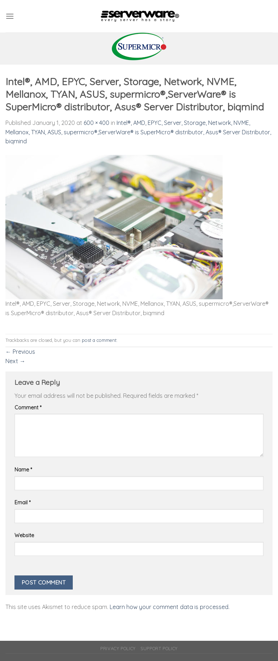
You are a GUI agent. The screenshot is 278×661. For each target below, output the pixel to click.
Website (24, 535)
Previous (20, 351)
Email (22, 502)
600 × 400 (96, 122)
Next (15, 361)
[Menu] (9, 16)
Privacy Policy (118, 648)
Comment (27, 407)
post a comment (99, 340)
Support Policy (159, 648)
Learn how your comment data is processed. (169, 606)
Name (23, 469)
